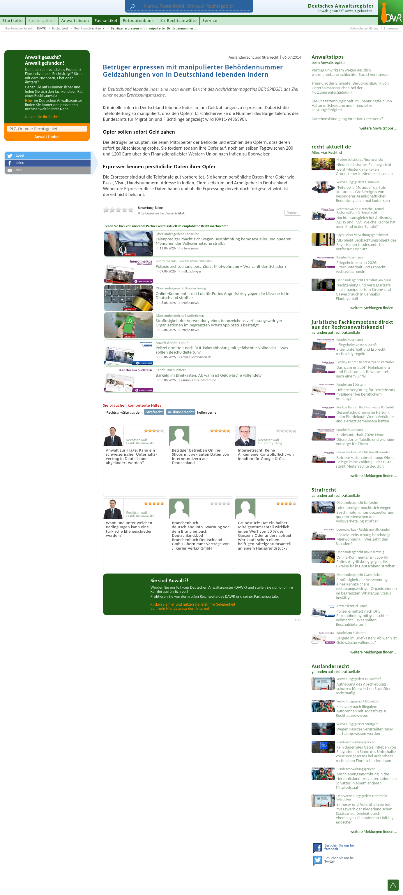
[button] (47, 155)
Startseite (13, 20)
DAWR (41, 28)
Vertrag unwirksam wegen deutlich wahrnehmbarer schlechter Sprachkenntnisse (350, 72)
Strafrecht (270, 57)
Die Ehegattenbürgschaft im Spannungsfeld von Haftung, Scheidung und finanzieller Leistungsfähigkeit (352, 105)
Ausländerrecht (241, 57)
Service (209, 20)
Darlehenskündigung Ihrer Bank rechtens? (347, 118)
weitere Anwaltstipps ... (378, 128)
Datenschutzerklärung (364, 28)
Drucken (292, 212)
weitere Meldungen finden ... (373, 307)
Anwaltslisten (75, 20)
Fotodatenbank (138, 20)
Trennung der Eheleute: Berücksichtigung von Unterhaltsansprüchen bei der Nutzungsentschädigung (350, 88)
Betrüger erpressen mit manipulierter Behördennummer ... (154, 28)
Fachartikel (60, 28)
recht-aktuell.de (347, 332)
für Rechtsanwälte (178, 20)
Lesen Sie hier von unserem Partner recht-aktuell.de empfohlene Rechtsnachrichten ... (169, 226)
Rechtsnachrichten (87, 28)
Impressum (391, 28)
